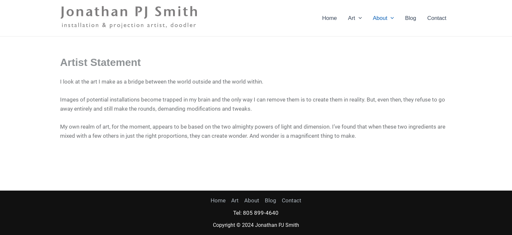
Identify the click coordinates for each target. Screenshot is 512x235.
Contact (436, 18)
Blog (410, 18)
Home (329, 18)
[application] (358, 18)
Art (355, 18)
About (383, 18)
